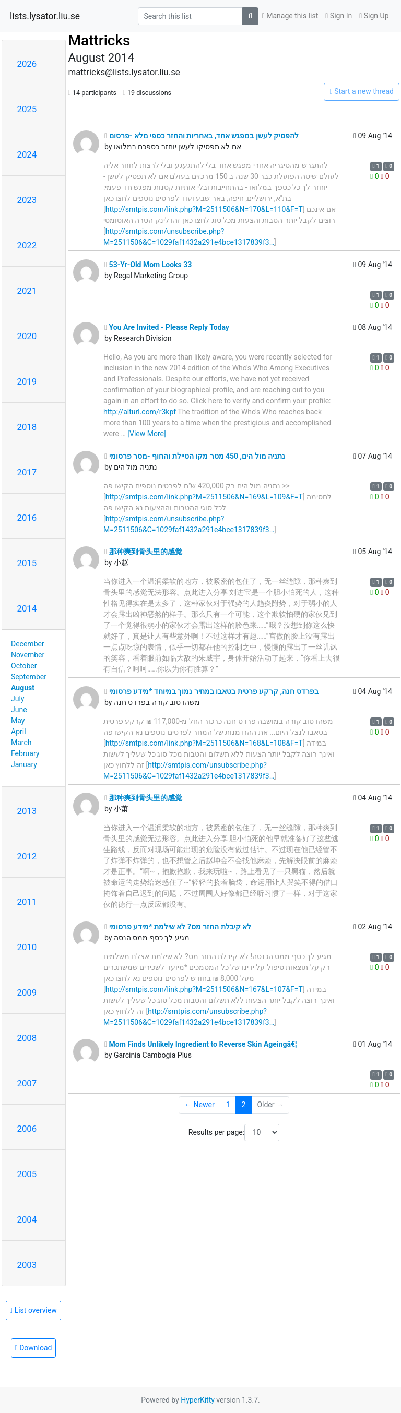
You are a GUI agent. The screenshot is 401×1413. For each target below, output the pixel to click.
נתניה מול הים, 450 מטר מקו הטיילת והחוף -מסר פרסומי (194, 456)
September (28, 677)
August (22, 688)
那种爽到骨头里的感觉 (143, 551)
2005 (27, 1174)
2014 (27, 608)
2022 (27, 245)
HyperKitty (198, 1400)
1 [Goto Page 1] (228, 1104)
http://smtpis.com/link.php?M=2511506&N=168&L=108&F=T (204, 743)
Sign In (338, 15)
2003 (27, 1265)
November (27, 655)
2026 (27, 63)
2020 (27, 336)
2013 (27, 811)
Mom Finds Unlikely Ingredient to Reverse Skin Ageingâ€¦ (200, 1044)
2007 (27, 1083)
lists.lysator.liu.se (45, 16)
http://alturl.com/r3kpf (139, 412)
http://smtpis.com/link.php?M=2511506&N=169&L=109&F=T (204, 497)
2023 (27, 200)
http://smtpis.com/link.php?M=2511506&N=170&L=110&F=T (204, 209)
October (24, 666)
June (19, 709)
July (17, 698)
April (18, 731)
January (24, 764)
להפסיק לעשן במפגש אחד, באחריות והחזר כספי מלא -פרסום (201, 135)
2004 (27, 1219)
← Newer (199, 1104)
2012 (27, 856)
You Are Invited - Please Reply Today (166, 327)
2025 (27, 109)
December (27, 644)
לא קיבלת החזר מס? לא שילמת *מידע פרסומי (177, 927)
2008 (27, 1038)
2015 (27, 563)
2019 (27, 381)
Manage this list (290, 15)
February (25, 753)
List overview (33, 1310)
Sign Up (373, 15)
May (18, 720)
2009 (27, 992)
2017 (27, 472)
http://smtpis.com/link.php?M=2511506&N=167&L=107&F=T (204, 989)
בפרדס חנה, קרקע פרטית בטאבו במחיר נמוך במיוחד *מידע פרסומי (211, 691)
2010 (27, 947)
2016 (27, 517)
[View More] (146, 433)
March (21, 742)
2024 (27, 154)
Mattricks (99, 40)
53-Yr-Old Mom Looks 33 (148, 264)
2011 (27, 901)
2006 (27, 1128)
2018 (27, 427)
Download (33, 1348)
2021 (27, 290)
